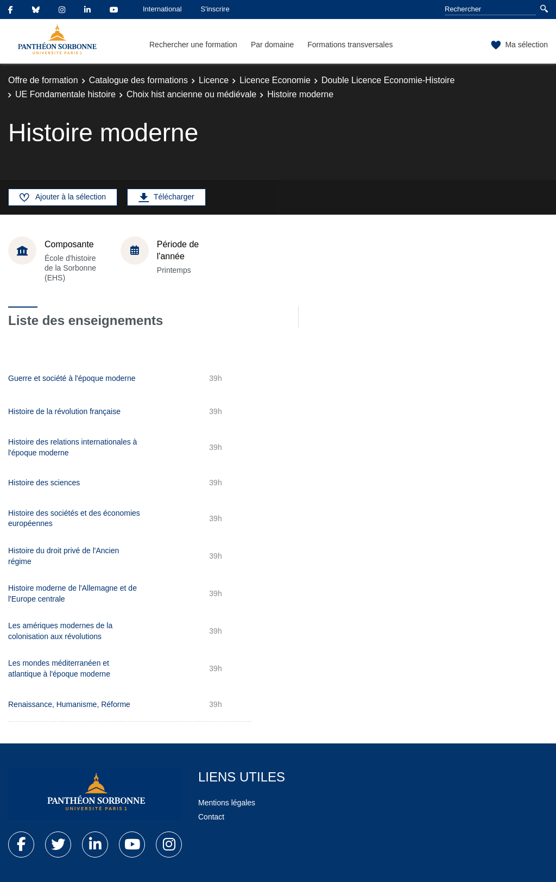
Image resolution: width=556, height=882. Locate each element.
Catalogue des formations (138, 80)
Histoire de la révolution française (64, 411)
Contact (211, 816)
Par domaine (272, 44)
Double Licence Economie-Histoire (387, 80)
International (162, 9)
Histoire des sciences (44, 482)
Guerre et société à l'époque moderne (72, 378)
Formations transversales (350, 44)
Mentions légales (226, 802)
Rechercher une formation (193, 44)
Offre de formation (43, 80)
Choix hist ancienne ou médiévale (191, 94)
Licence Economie (275, 80)
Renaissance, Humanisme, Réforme (69, 704)
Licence (214, 80)
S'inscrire (215, 9)
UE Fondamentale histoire (65, 94)
